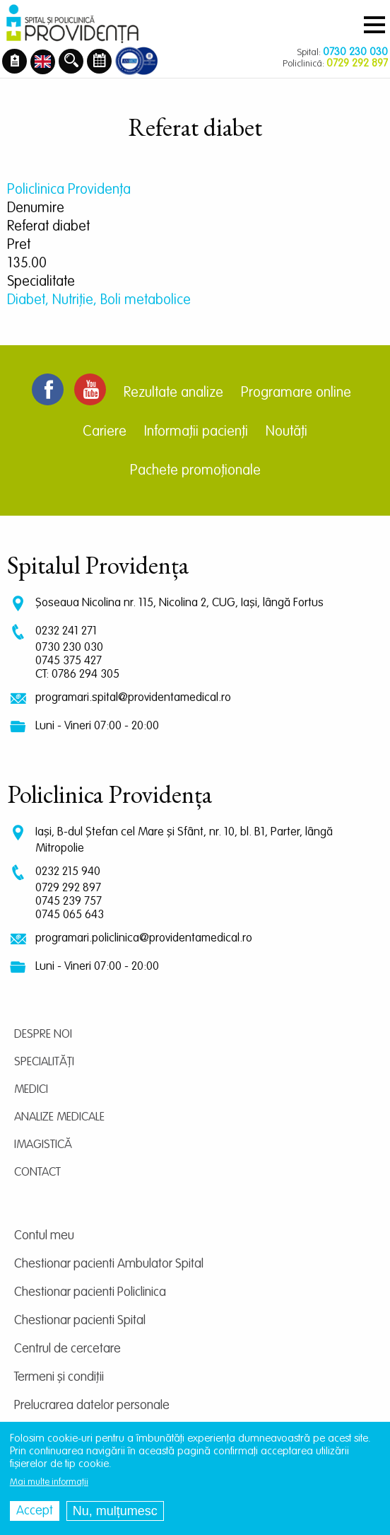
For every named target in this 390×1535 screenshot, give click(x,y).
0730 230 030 (69, 648)
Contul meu (44, 1235)
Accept (34, 1511)
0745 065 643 (69, 915)
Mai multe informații (49, 1482)
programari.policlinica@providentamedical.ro (143, 938)
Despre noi (43, 1035)
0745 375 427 (68, 661)
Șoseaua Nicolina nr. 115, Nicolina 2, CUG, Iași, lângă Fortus (179, 603)
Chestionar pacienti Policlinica (90, 1292)
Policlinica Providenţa (69, 190)
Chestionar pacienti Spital (80, 1320)
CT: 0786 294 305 (77, 674)
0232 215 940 (67, 872)
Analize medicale (59, 1117)
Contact (37, 1172)
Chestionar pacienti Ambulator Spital (108, 1264)
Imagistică (43, 1145)
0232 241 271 (66, 631)
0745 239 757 (68, 902)
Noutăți (286, 432)
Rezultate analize (173, 393)
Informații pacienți (196, 432)
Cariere (104, 432)
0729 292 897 (68, 888)
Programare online (296, 393)
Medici (31, 1090)
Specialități (44, 1062)
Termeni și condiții (59, 1377)
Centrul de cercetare (67, 1349)
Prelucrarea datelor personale (92, 1405)
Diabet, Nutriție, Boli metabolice (99, 301)
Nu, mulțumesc (115, 1511)
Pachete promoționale (195, 471)
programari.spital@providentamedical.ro (133, 698)
